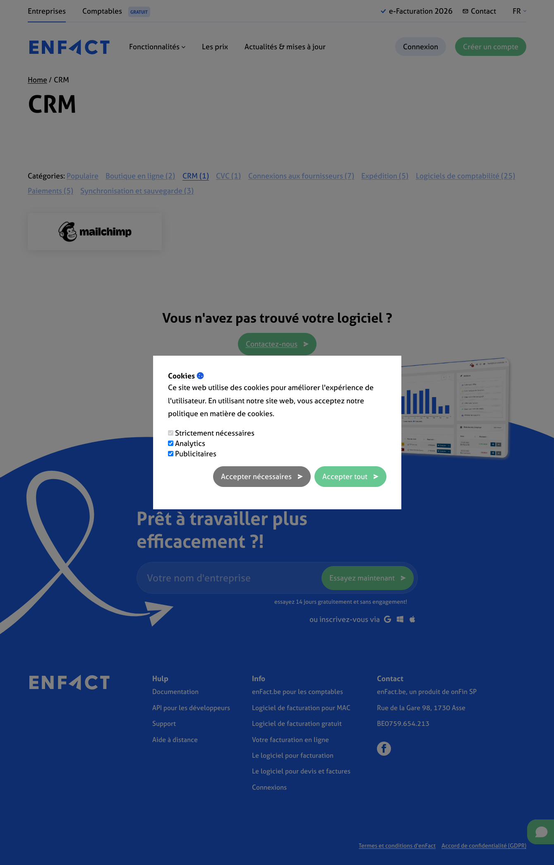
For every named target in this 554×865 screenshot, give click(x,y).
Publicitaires (195, 453)
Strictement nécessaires (214, 433)
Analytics (190, 443)
